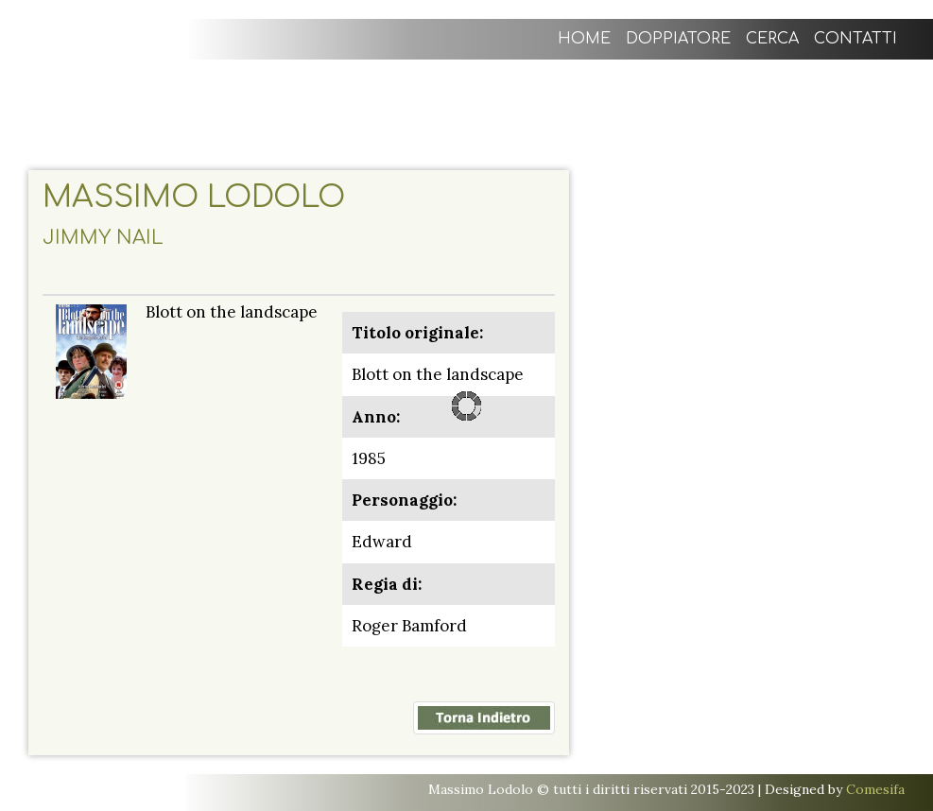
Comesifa (875, 789)
